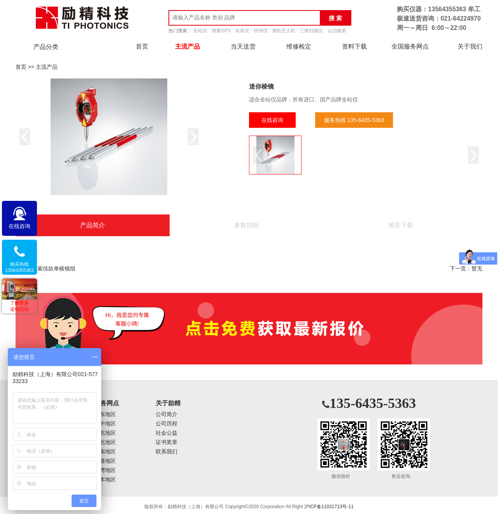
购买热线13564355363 (19, 267)
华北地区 (105, 433)
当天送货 (243, 46)
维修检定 (298, 46)
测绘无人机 (283, 30)
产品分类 (45, 47)
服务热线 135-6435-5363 (354, 120)
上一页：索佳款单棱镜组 (45, 268)
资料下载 (354, 46)
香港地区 (105, 461)
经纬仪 (261, 30)
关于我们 (470, 46)
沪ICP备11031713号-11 (329, 506)
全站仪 (200, 30)
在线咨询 (272, 120)
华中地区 (105, 424)
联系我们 (166, 452)
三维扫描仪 (311, 30)
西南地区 (105, 452)
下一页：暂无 (466, 268)
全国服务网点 (410, 46)
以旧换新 (337, 30)
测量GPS (221, 30)
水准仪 (242, 30)
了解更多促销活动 (19, 306)
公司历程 (166, 424)
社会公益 (166, 433)
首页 (142, 46)
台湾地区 (105, 470)
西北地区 (105, 442)
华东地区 (105, 414)
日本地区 (105, 480)
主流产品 (187, 46)
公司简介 (166, 414)
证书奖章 (166, 442)
